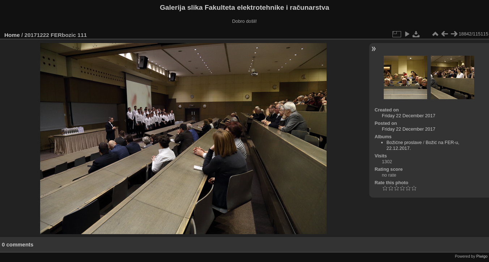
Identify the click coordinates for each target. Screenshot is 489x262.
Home (12, 35)
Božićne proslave (404, 142)
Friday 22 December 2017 (408, 115)
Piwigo (482, 256)
